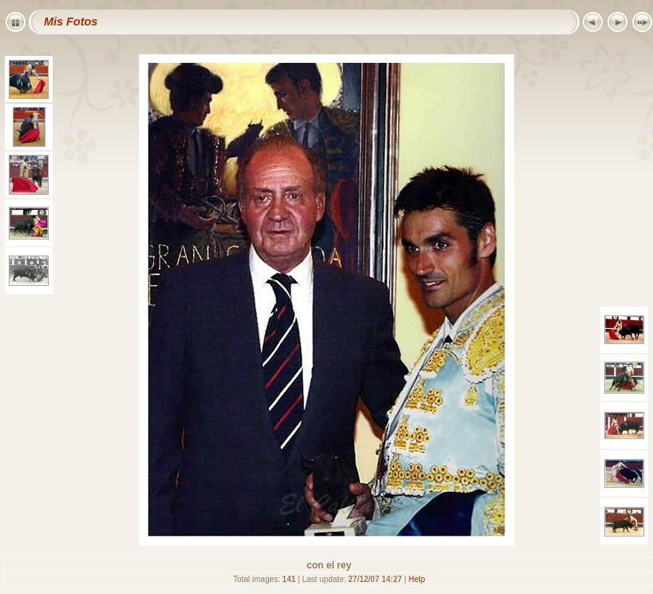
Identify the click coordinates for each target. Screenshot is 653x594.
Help (417, 579)
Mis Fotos (70, 21)
